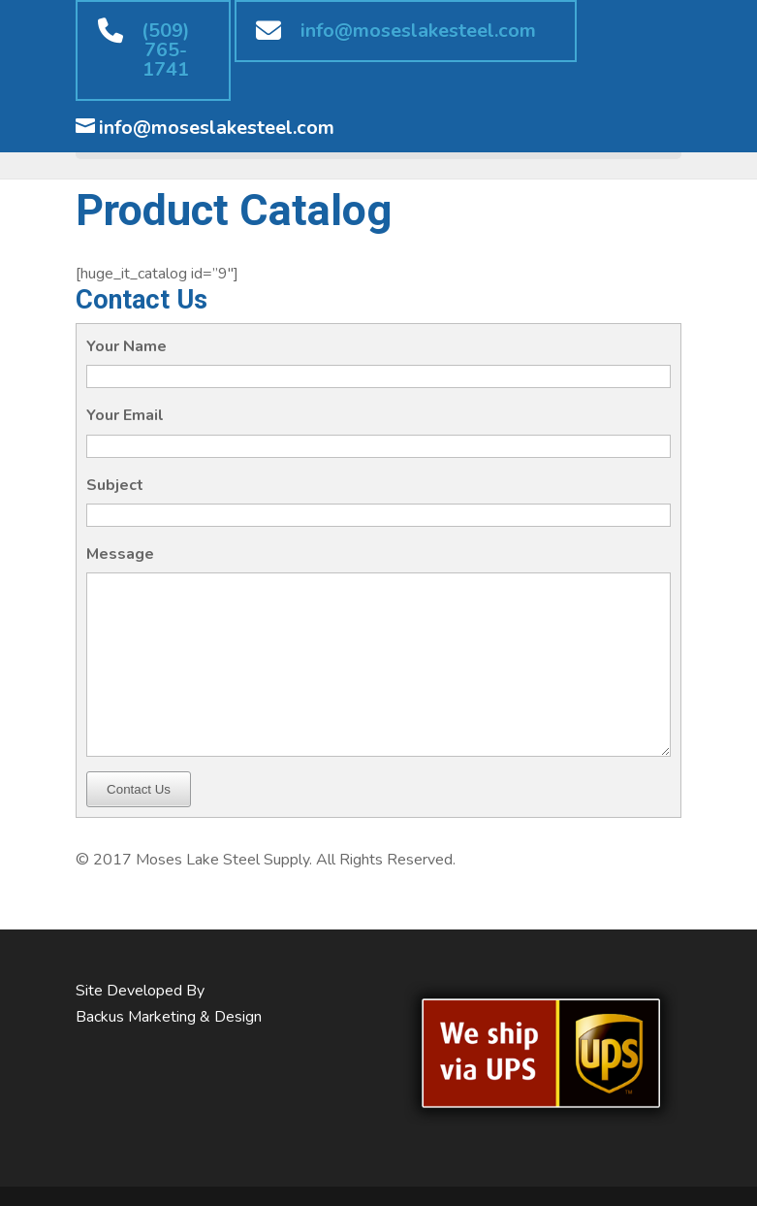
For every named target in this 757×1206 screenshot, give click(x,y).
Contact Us (139, 789)
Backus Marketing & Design (169, 1016)
